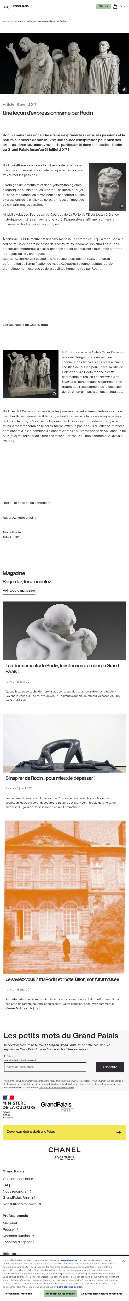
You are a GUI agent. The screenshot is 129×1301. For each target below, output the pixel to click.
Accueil (6, 21)
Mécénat (10, 1223)
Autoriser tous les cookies (60, 1294)
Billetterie (103, 6)
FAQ (6, 1185)
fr (122, 6)
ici (35, 517)
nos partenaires (68, 1260)
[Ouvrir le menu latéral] (6, 6)
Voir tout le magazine (19, 590)
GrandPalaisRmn (19, 1197)
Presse (11, 1229)
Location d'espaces (18, 1242)
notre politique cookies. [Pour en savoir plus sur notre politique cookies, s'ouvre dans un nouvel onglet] (70, 1287)
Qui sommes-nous (18, 1179)
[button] (115, 6)
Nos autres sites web (22, 1204)
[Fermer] (123, 1261)
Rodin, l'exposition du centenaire (27, 502)
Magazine (18, 21)
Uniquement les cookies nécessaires (101, 1294)
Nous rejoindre (17, 1191)
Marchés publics (19, 1236)
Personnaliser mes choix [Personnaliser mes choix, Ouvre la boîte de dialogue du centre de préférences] (18, 1294)
